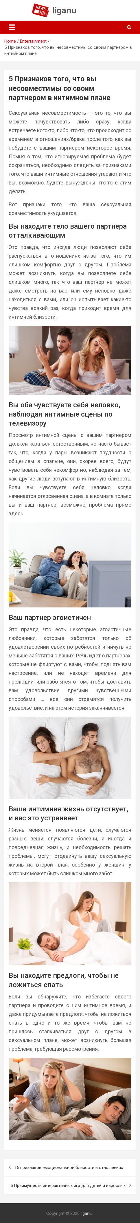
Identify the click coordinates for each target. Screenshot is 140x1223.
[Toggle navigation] (11, 27)
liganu (64, 10)
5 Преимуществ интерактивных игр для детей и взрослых (68, 1185)
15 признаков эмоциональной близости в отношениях (68, 1167)
